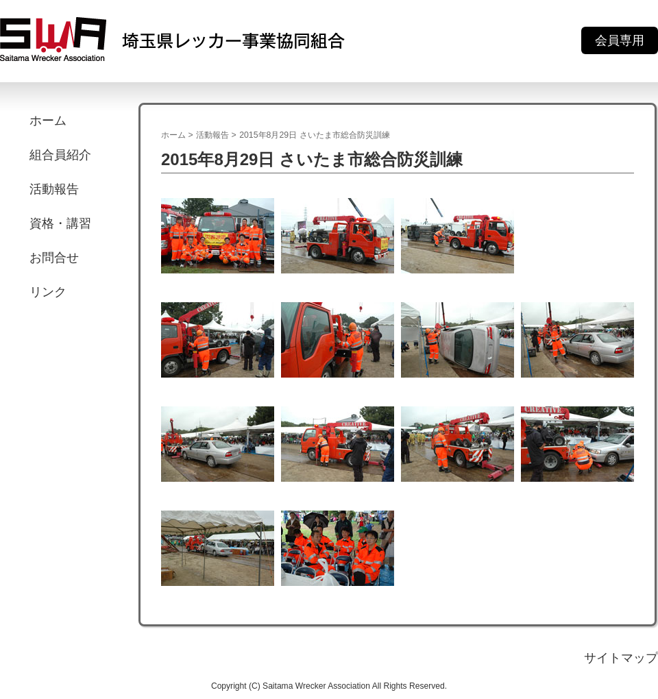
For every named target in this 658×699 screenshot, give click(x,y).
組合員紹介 (60, 155)
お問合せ (54, 258)
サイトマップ (621, 658)
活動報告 (54, 189)
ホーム (47, 120)
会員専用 (619, 40)
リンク (47, 292)
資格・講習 (60, 223)
